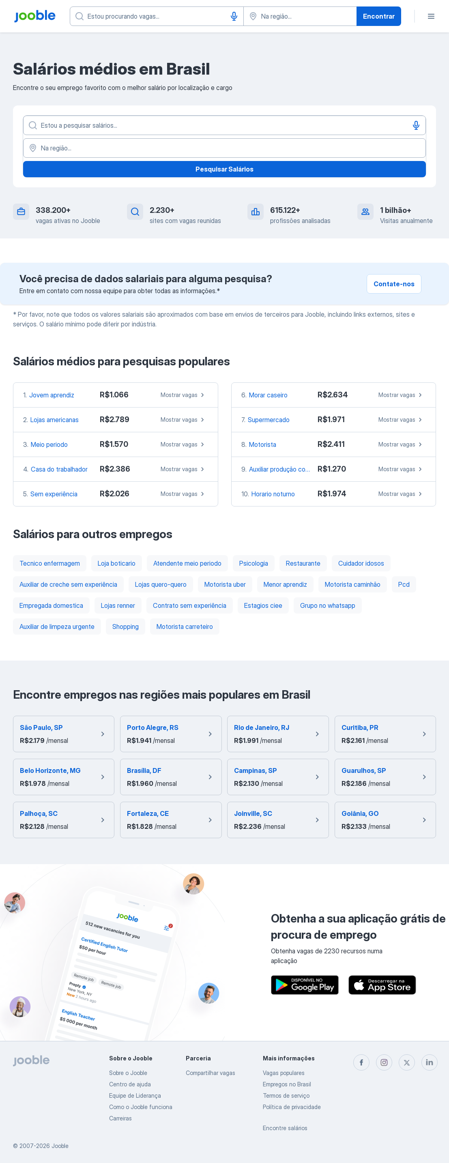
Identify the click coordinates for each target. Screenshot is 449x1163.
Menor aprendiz (285, 584)
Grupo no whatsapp (327, 605)
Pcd (404, 584)
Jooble (60, 1145)
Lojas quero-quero (161, 584)
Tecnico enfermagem (49, 563)
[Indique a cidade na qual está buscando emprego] (300, 16)
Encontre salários (285, 1127)
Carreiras (120, 1118)
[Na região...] (224, 148)
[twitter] (407, 1062)
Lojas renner (118, 605)
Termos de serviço (286, 1095)
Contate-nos (394, 284)
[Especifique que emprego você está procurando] (157, 16)
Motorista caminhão (352, 584)
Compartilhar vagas (210, 1072)
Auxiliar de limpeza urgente (57, 626)
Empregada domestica (51, 605)
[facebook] (361, 1062)
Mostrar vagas (183, 395)
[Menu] (431, 16)
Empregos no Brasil (287, 1084)
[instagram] (384, 1062)
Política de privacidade (292, 1106)
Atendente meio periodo (187, 563)
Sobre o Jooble (128, 1072)
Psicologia (253, 563)
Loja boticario (116, 563)
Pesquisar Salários (224, 169)
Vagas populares (284, 1072)
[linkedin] (429, 1062)
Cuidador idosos (361, 563)
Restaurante (303, 563)
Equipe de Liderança (135, 1095)
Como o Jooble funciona (140, 1106)
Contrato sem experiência (189, 605)
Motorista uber (225, 584)
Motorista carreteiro (185, 626)
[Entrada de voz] (234, 16)
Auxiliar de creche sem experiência (68, 584)
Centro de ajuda (130, 1084)
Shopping (125, 626)
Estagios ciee (263, 605)
